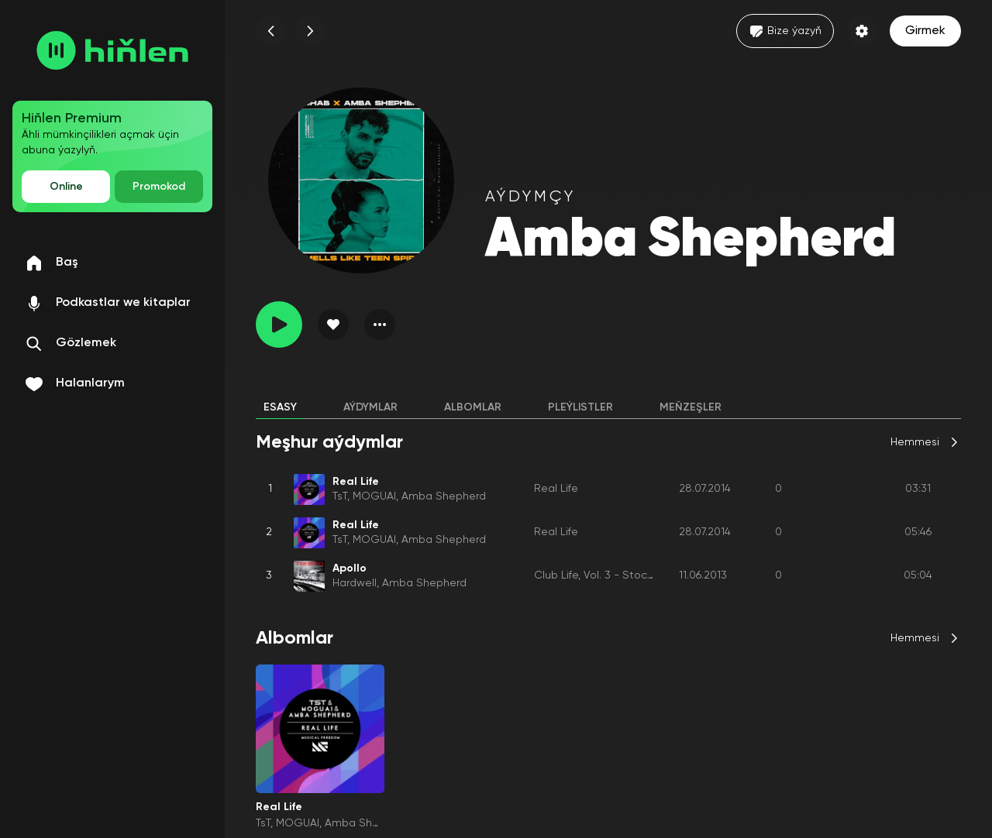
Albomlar (472, 407)
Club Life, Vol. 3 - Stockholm (606, 575)
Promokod (159, 186)
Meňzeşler (691, 407)
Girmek (925, 31)
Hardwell (354, 583)
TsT (339, 496)
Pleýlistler (580, 407)
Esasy (280, 407)
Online (66, 186)
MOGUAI (374, 496)
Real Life (556, 488)
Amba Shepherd (443, 496)
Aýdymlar (370, 407)
